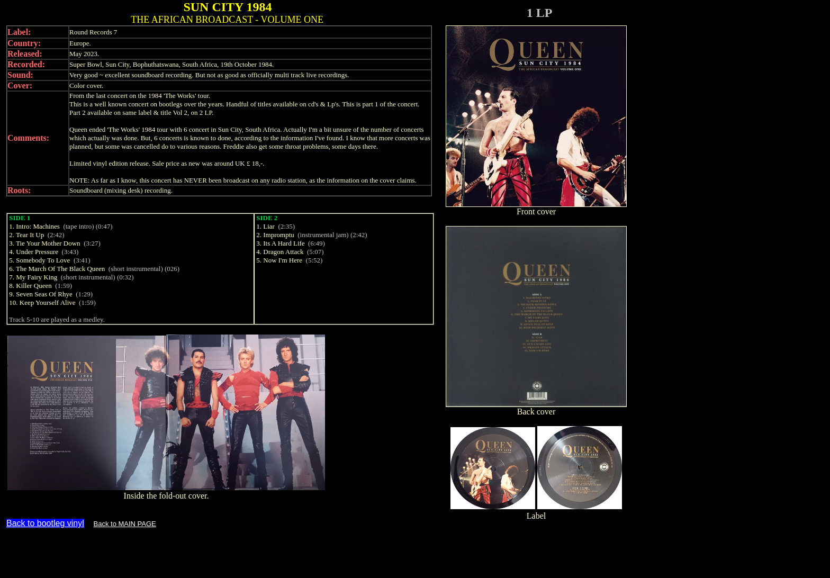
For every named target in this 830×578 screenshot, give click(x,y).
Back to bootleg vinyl (45, 523)
